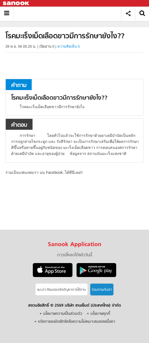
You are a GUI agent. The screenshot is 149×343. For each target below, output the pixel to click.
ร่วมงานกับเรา (102, 290)
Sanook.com (16, 3)
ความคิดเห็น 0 (68, 46)
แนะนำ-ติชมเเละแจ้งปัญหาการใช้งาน (61, 290)
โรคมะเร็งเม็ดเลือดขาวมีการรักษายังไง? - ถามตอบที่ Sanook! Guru (69, 13)
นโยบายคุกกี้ (100, 314)
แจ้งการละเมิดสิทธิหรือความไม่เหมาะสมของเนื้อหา (76, 322)
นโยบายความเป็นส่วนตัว (62, 314)
